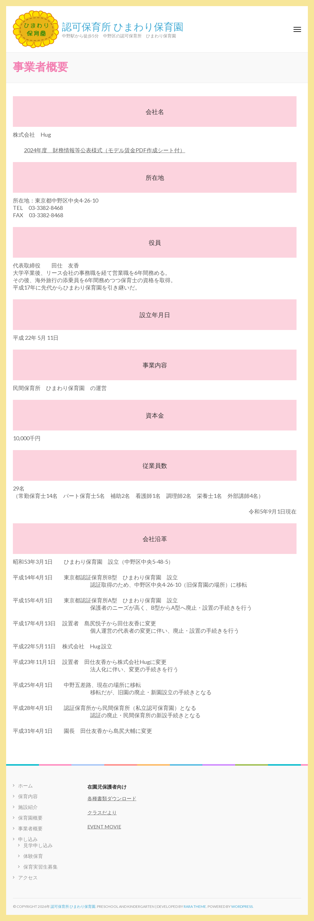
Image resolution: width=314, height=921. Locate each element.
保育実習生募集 (40, 867)
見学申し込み (38, 845)
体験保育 (33, 856)
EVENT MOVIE (104, 826)
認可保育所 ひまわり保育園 (122, 26)
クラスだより (102, 812)
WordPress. (242, 906)
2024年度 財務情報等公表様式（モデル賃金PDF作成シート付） (104, 150)
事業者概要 (30, 828)
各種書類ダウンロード (111, 798)
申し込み (28, 839)
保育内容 (28, 796)
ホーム (25, 785)
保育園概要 (30, 818)
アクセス (28, 877)
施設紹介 (28, 807)
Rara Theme (195, 906)
